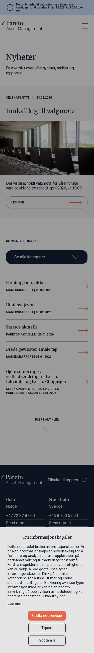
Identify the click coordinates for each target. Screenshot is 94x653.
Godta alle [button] (47, 640)
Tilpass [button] (47, 628)
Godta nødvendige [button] (47, 616)
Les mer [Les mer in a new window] (15, 604)
